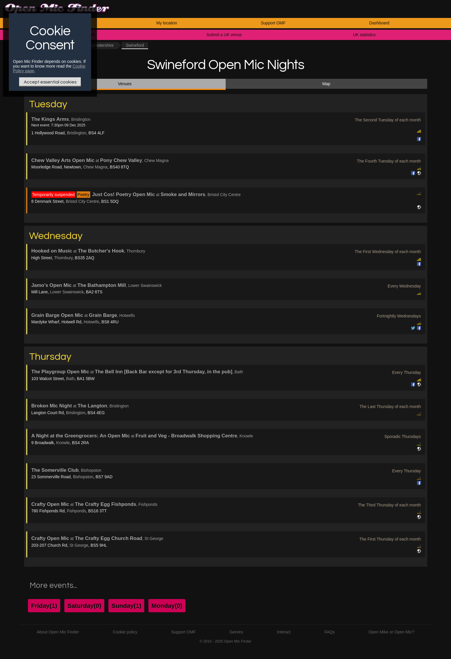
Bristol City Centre (82, 201)
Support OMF (273, 23)
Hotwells (91, 322)
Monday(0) (167, 605)
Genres (236, 632)
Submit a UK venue (224, 34)
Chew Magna (95, 167)
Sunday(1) (126, 605)
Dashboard (379, 23)
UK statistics (364, 34)
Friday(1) (44, 605)
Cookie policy (125, 632)
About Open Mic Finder (58, 632)
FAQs (329, 632)
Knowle (63, 442)
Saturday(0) (84, 605)
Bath (70, 378)
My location (166, 23)
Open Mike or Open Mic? (391, 632)
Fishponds (76, 511)
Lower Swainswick (66, 292)
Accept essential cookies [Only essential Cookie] (50, 82)
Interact (284, 632)
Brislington (76, 133)
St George (78, 545)
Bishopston (83, 476)
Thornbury (63, 257)
